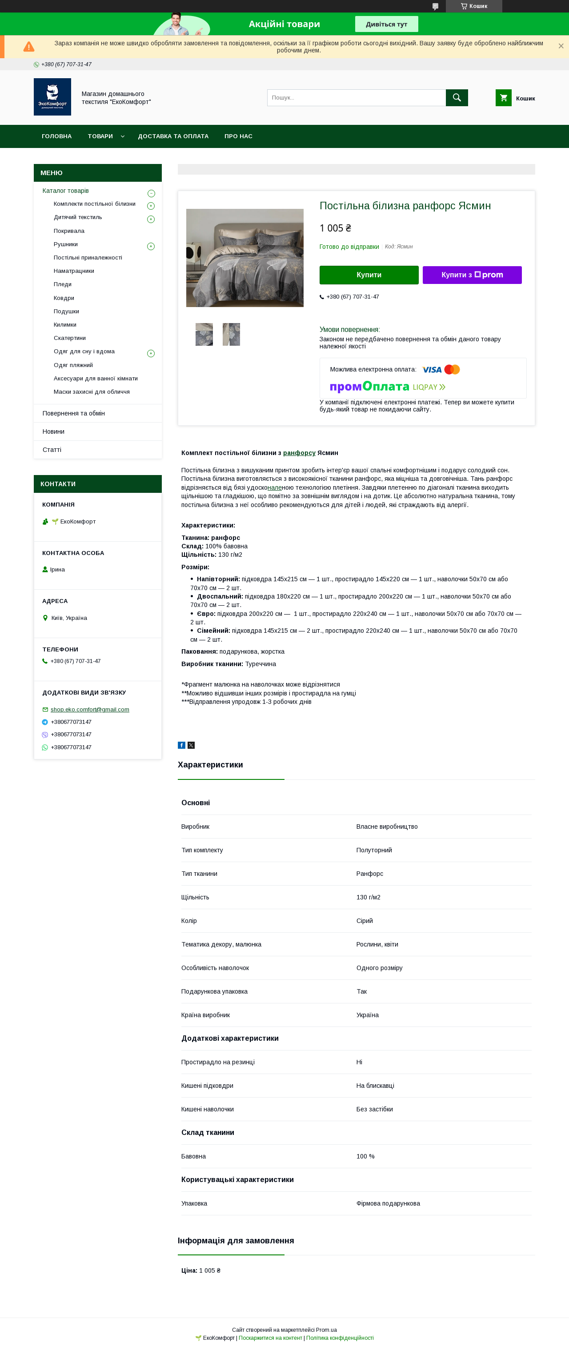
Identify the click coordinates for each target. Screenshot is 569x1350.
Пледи (63, 284)
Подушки (66, 311)
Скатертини (70, 338)
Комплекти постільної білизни (95, 203)
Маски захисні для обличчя (92, 391)
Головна (57, 136)
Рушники (66, 244)
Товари (100, 136)
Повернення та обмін (74, 413)
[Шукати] (457, 97)
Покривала (69, 231)
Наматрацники (74, 271)
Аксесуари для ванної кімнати (96, 378)
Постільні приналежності (88, 257)
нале (275, 487)
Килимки (65, 324)
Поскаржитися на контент (270, 1338)
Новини (53, 431)
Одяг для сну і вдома (84, 351)
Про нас (238, 136)
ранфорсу (299, 452)
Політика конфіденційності (340, 1338)
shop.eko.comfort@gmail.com (90, 709)
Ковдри (64, 298)
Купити (369, 275)
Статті (52, 449)
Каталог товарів (66, 190)
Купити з (472, 275)
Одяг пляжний (73, 365)
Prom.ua (326, 1330)
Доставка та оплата (173, 136)
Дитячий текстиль (78, 217)
